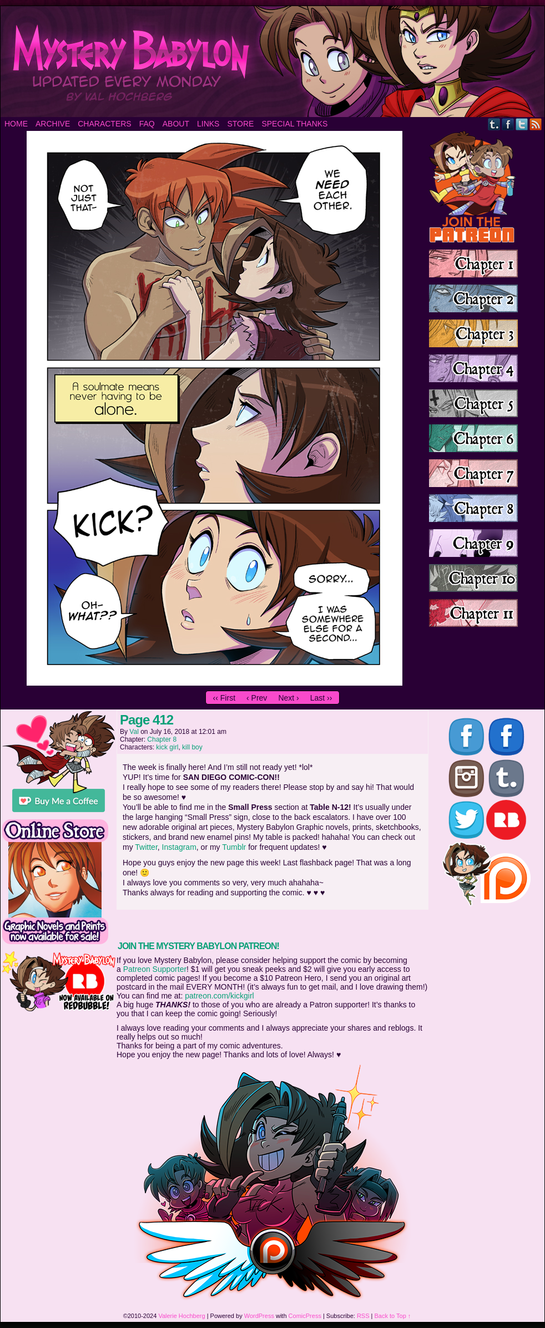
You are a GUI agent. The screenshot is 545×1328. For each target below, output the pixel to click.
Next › (288, 697)
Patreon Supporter (154, 969)
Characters (104, 123)
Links (208, 123)
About (176, 123)
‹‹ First (224, 697)
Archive (53, 123)
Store (240, 123)
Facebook (508, 124)
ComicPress (305, 1315)
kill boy (192, 747)
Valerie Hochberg (181, 1315)
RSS (536, 124)
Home (16, 123)
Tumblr (494, 124)
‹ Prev (256, 697)
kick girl (167, 747)
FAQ (147, 123)
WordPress (259, 1315)
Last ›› (321, 697)
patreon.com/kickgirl (219, 995)
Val (133, 732)
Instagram (179, 847)
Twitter (522, 124)
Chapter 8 (161, 739)
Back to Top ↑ (393, 1315)
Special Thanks (294, 123)
